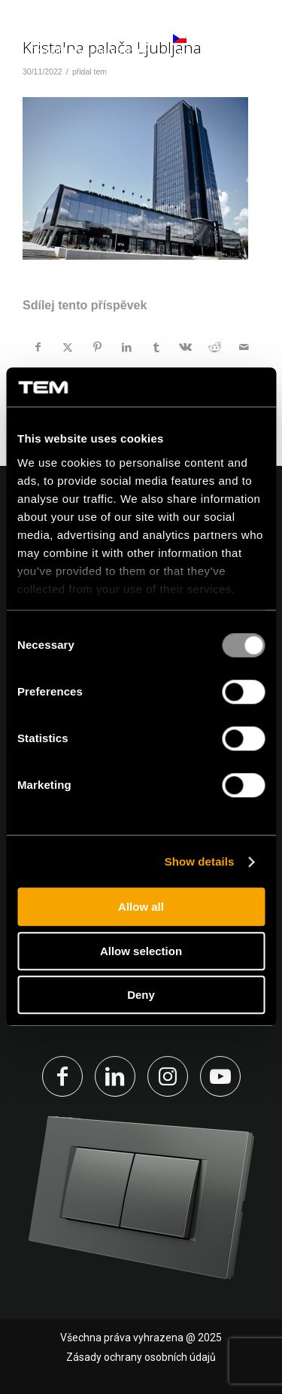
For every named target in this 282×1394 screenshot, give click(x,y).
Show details (200, 861)
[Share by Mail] (244, 347)
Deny (141, 995)
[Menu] (246, 44)
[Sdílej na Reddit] (215, 347)
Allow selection (141, 951)
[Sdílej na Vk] (185, 347)
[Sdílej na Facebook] (38, 347)
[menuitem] (246, 45)
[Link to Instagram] (167, 1076)
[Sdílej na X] (67, 347)
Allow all (141, 907)
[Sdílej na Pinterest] (97, 347)
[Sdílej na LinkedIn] (126, 347)
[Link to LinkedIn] (115, 1076)
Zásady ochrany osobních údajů (141, 1357)
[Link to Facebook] (62, 1076)
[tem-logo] (90, 45)
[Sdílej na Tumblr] (156, 347)
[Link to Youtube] (220, 1076)
